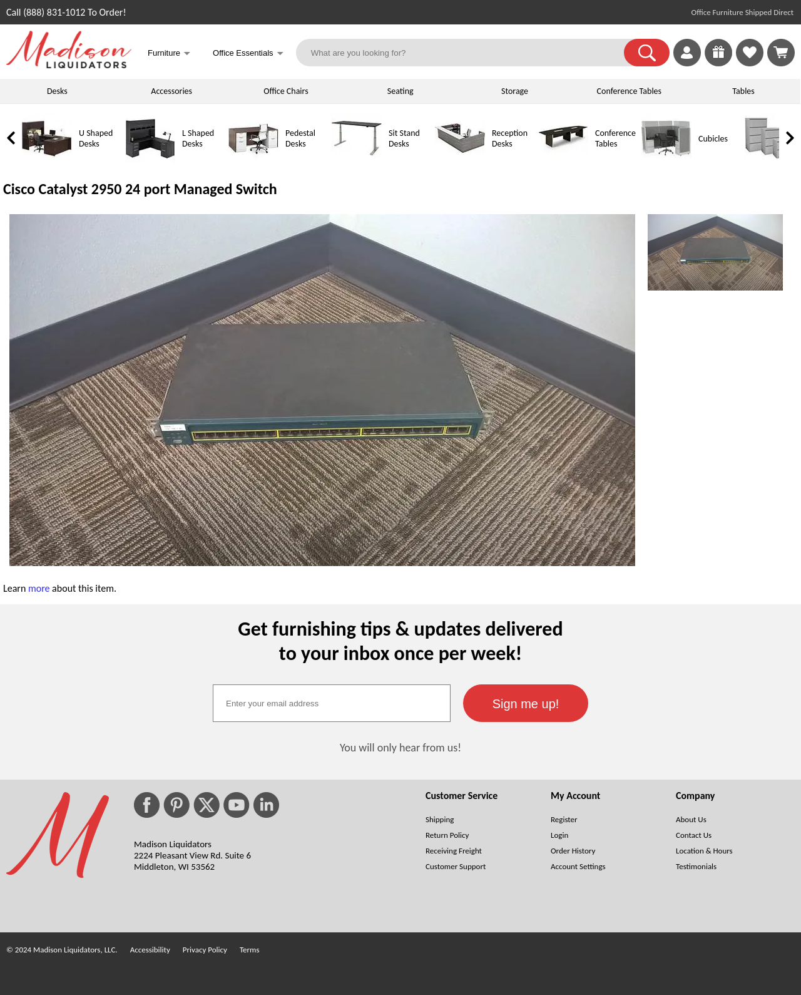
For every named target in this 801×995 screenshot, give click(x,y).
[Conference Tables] (563, 160)
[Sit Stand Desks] (357, 160)
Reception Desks (510, 138)
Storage (514, 91)
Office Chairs (285, 91)
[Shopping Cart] (781, 52)
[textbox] (332, 703)
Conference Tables (629, 91)
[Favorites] (749, 63)
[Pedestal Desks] (253, 160)
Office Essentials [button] (248, 54)
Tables (743, 91)
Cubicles (713, 138)
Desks (57, 91)
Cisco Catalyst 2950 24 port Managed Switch (140, 189)
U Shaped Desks (96, 138)
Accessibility (150, 949)
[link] (781, 52)
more (39, 588)
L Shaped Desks (198, 138)
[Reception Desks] (460, 160)
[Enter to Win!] (718, 63)
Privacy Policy (205, 949)
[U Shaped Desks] (47, 160)
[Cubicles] (666, 160)
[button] (647, 52)
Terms (250, 949)
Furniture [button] (169, 54)
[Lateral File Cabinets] (770, 160)
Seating (400, 91)
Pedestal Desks (300, 138)
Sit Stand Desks (404, 138)
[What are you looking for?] (468, 52)
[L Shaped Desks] (150, 160)
